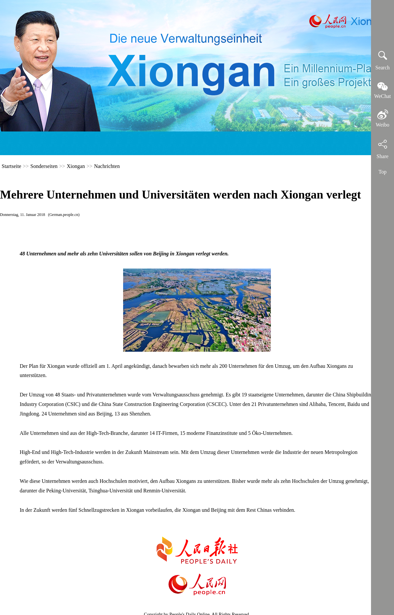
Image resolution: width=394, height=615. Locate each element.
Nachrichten (107, 166)
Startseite (11, 166)
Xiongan (76, 166)
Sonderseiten (44, 166)
